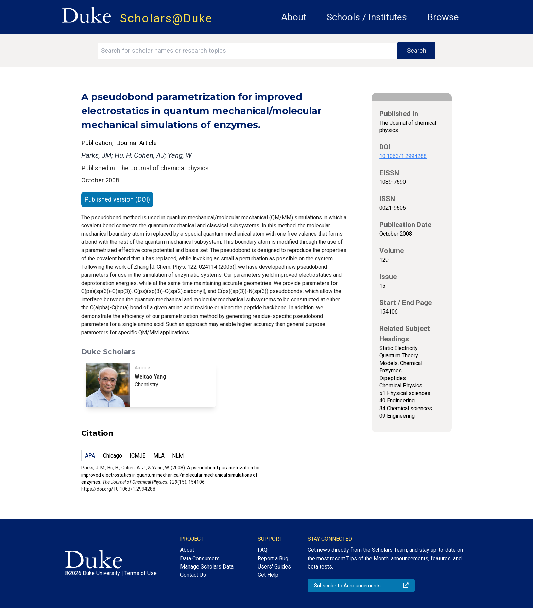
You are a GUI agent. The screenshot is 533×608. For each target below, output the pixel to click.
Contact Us (193, 575)
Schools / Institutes (367, 17)
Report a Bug (273, 558)
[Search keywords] (247, 51)
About (293, 17)
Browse (443, 17)
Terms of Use (140, 573)
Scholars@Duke (166, 18)
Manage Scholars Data (207, 566)
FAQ (263, 550)
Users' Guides (274, 566)
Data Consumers (200, 558)
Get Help (268, 575)
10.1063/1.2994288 (403, 156)
